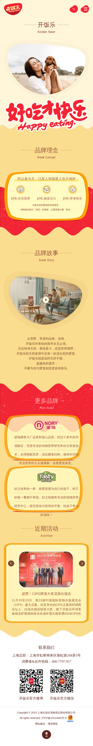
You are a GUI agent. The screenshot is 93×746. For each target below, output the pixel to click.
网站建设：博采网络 (46, 723)
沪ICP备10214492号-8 (54, 718)
